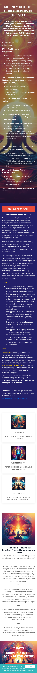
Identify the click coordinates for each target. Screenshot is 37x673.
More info (30, 670)
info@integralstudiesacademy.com (14, 398)
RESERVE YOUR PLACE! (18, 209)
